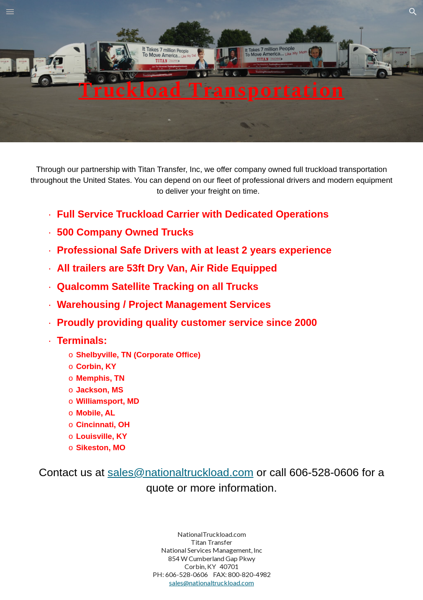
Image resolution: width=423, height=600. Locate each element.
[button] (10, 11)
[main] (212, 71)
